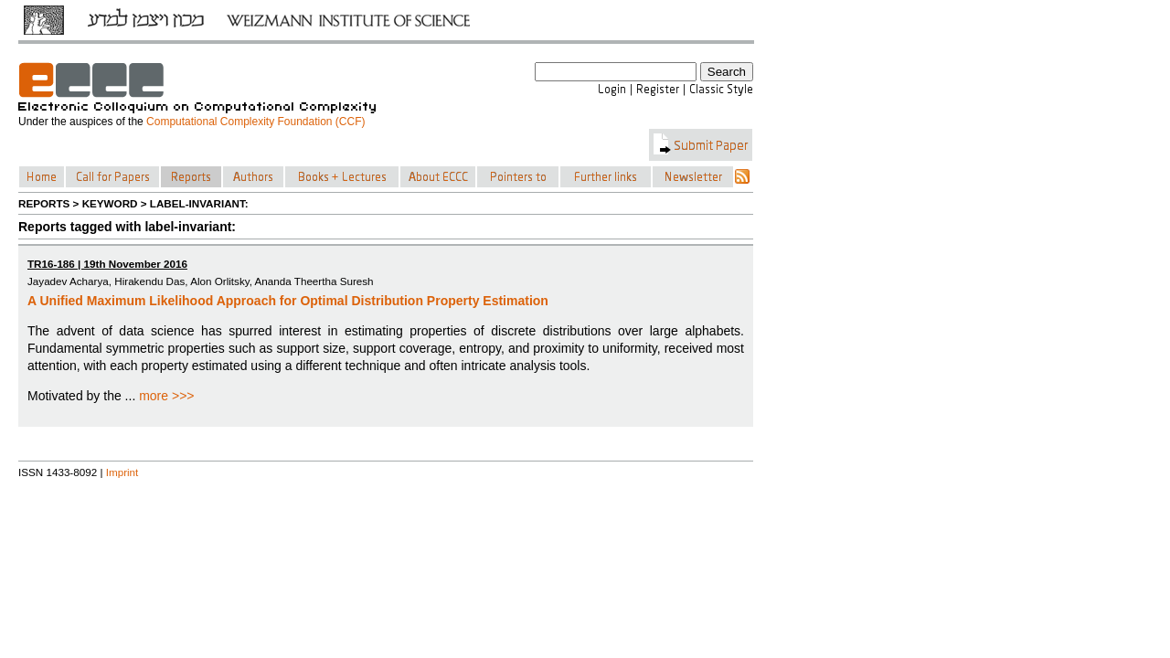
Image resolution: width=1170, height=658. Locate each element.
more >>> (166, 395)
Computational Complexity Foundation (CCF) (255, 121)
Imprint (122, 472)
